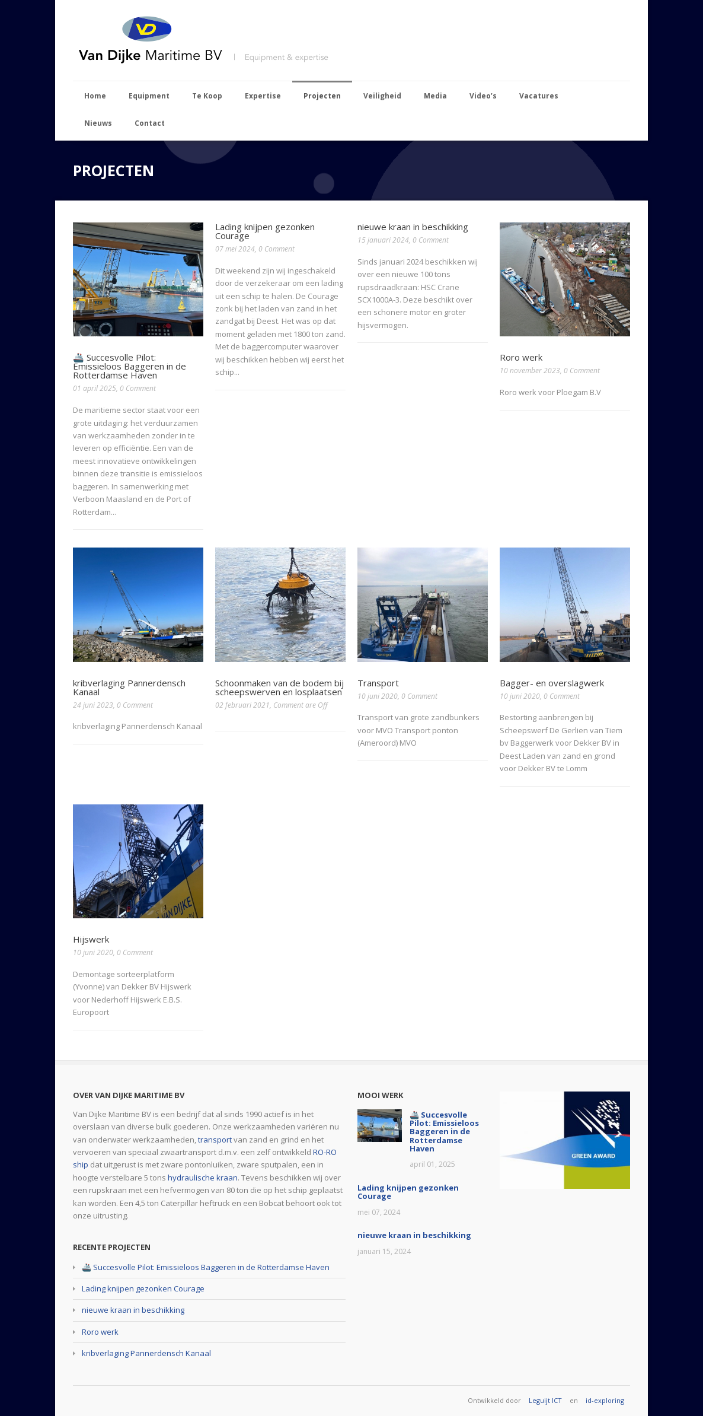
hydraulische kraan (203, 1177)
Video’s (483, 96)
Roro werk (521, 357)
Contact (150, 123)
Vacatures (538, 96)
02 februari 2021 (242, 705)
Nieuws (98, 123)
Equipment (149, 96)
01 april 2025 (94, 388)
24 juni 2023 (93, 705)
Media (435, 96)
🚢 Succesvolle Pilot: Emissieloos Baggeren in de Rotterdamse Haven (129, 366)
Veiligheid (382, 96)
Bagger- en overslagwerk (552, 683)
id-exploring (605, 1400)
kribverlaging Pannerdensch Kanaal (129, 687)
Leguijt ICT (545, 1400)
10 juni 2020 (377, 696)
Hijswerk (91, 939)
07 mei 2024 (235, 249)
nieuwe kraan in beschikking (412, 227)
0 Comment (138, 388)
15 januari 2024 (383, 240)
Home (95, 96)
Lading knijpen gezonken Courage (265, 231)
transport (215, 1139)
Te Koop (207, 96)
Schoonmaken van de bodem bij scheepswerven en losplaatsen (279, 687)
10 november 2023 (530, 370)
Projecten (322, 96)
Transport (378, 683)
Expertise (263, 96)
